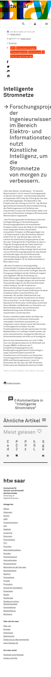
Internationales (10, 560)
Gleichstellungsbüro (12, 550)
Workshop (7, 614)
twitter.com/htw (10, 658)
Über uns (7, 626)
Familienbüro (9, 540)
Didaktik (7, 529)
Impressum (8, 633)
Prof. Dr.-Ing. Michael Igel (21, 56)
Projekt (6, 581)
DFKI (13, 48)
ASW (5, 519)
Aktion (6, 509)
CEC (5, 526)
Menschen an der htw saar (14, 567)
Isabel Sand (15, 34)
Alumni (6, 516)
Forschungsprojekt (19, 52)
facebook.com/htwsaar (13, 655)
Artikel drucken (11, 383)
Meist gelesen (22, 432)
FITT (5, 543)
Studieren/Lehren (11, 601)
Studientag (8, 598)
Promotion (8, 584)
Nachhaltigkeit (9, 571)
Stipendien (8, 591)
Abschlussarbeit (10, 604)
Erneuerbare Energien (26, 48)
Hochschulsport (10, 557)
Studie (6, 595)
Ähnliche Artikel (25, 420)
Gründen (7, 553)
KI (43, 52)
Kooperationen (9, 564)
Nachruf (6, 574)
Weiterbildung (9, 611)
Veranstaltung (9, 607)
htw (26, 6)
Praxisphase (8, 577)
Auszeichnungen (10, 523)
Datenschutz (8, 636)
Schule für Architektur (12, 588)
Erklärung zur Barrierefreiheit (16, 640)
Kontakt (6, 629)
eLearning (7, 533)
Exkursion (7, 536)
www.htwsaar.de (10, 643)
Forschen (13, 43)
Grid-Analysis (35, 52)
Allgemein (7, 512)
